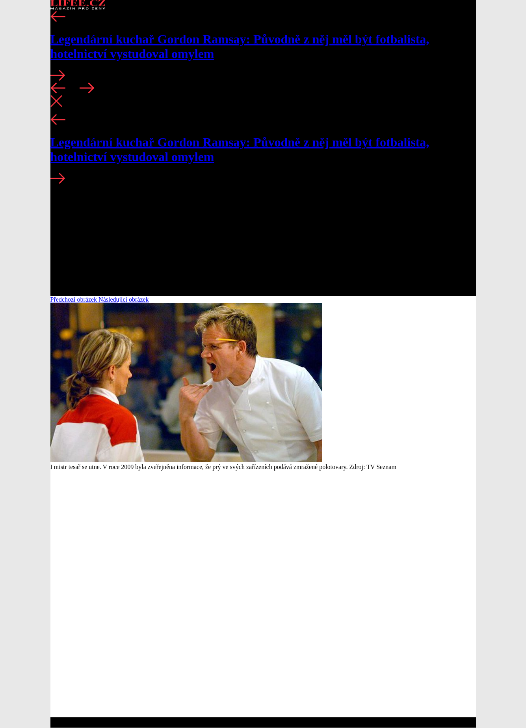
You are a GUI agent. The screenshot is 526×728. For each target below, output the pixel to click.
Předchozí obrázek (74, 299)
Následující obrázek (124, 299)
